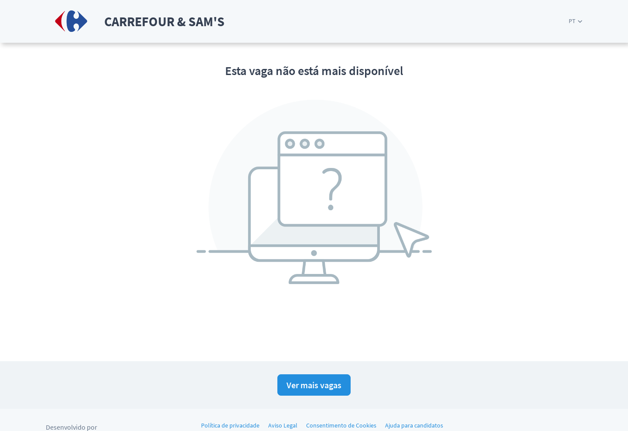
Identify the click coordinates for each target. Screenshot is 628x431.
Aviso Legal (282, 425)
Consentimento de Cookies (341, 425)
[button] (575, 21)
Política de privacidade (230, 425)
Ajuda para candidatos (414, 425)
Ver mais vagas (314, 385)
